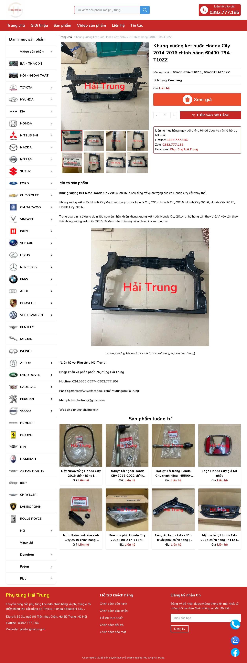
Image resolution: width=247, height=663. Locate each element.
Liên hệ (118, 25)
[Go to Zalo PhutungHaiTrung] (235, 640)
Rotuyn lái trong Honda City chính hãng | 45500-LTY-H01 (173, 473)
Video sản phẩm (91, 25)
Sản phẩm (62, 25)
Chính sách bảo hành (113, 604)
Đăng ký (179, 629)
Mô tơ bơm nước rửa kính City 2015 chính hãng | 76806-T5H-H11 (81, 537)
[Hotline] (177, 140)
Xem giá (197, 99)
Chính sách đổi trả (112, 625)
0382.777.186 (28, 623)
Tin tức (136, 25)
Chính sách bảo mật (113, 632)
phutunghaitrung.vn (32, 629)
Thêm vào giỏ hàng (211, 115)
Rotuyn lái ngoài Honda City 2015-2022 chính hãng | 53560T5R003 (127, 473)
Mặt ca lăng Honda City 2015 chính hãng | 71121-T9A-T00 (220, 537)
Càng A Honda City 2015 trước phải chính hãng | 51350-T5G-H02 (173, 537)
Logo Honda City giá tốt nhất (219, 473)
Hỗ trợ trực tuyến (111, 618)
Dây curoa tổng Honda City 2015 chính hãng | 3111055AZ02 (81, 473)
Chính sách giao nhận (114, 611)
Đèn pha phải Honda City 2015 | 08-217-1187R (127, 537)
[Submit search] (145, 10)
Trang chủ (16, 25)
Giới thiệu (39, 25)
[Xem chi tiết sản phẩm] (80, 445)
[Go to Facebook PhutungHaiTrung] (235, 652)
